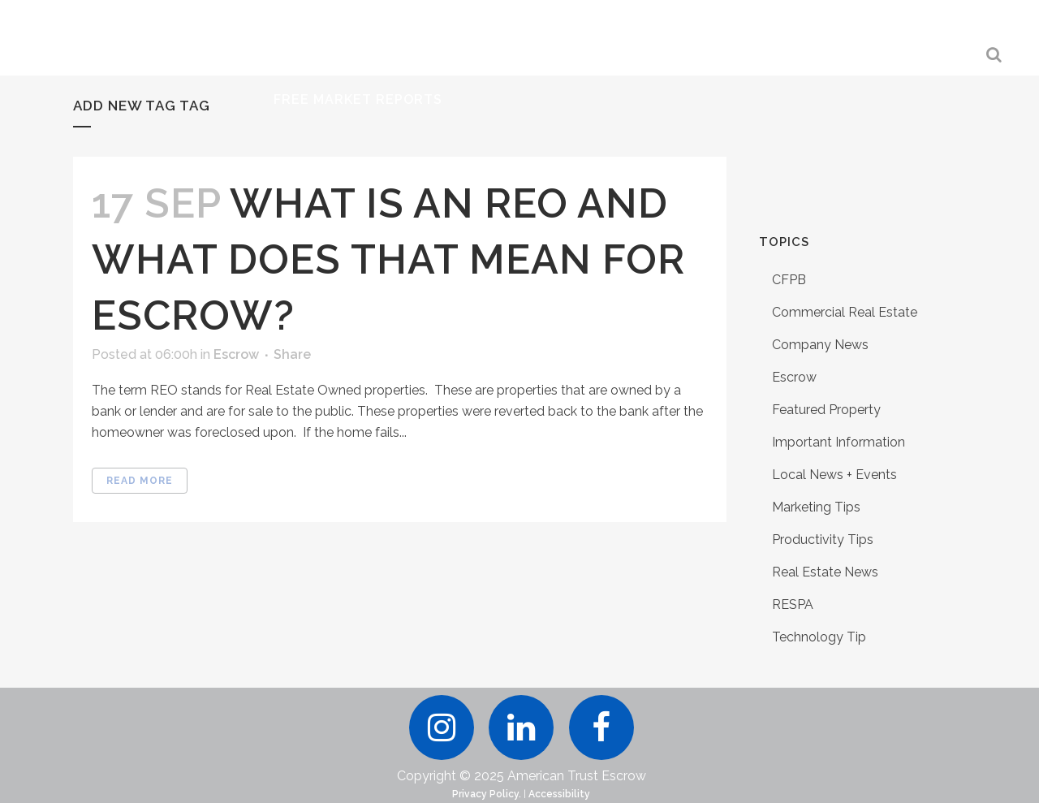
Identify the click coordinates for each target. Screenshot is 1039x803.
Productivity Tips (822, 539)
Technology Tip (819, 637)
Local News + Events (834, 474)
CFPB (789, 279)
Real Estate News (825, 572)
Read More (139, 480)
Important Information (838, 442)
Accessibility (559, 794)
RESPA (792, 604)
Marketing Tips (816, 507)
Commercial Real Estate (844, 312)
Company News (820, 344)
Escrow (236, 354)
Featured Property (826, 409)
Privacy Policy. (486, 794)
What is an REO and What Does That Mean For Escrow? (388, 259)
